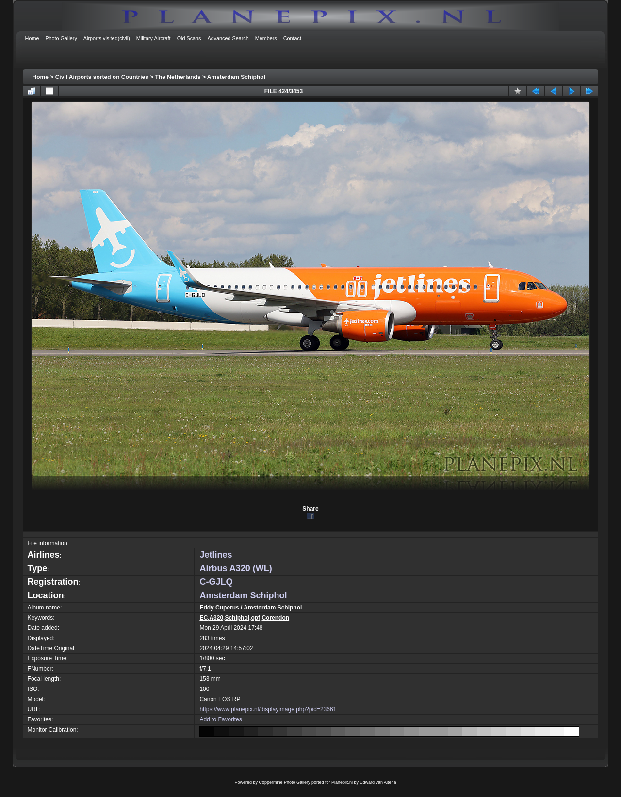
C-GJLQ (215, 582)
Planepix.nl (342, 782)
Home (41, 77)
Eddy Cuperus (219, 607)
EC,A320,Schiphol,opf (229, 617)
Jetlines (215, 555)
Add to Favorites (220, 719)
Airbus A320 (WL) (235, 568)
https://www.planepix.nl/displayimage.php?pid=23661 (267, 709)
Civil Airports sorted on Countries (101, 77)
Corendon (275, 617)
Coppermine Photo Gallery (284, 782)
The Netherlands (178, 77)
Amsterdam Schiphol (236, 77)
